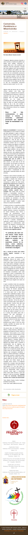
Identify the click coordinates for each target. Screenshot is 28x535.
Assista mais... (6, 417)
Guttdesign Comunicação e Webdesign (14, 530)
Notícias (6, 33)
